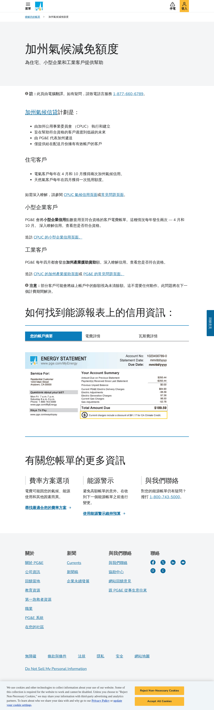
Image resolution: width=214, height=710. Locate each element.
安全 (119, 656)
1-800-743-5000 (165, 496)
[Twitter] (163, 562)
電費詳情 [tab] (92, 336)
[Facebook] (153, 562)
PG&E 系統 (34, 617)
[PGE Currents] (163, 571)
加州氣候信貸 (41, 112)
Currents (74, 562)
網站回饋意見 (120, 581)
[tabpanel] (107, 386)
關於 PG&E (34, 562)
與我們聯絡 (118, 562)
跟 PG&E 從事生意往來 (128, 590)
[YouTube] (183, 562)
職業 (29, 608)
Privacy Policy (101, 701)
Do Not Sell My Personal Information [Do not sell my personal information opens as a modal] (56, 668)
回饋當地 (32, 581)
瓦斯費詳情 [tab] (148, 336)
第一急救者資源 (38, 599)
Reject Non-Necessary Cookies (159, 691)
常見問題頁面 (112, 194)
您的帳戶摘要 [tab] (41, 336)
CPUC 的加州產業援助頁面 (56, 273)
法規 (81, 656)
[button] (28, 6)
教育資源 (32, 590)
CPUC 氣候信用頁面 (80, 194)
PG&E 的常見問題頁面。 (103, 273)
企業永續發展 (78, 581)
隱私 (100, 656)
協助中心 (116, 571)
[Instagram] (153, 571)
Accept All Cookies (159, 702)
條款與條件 (57, 656)
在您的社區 (34, 627)
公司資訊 (32, 571)
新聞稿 (72, 571)
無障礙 (30, 656)
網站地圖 (142, 656)
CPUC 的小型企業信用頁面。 (58, 237)
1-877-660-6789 (128, 93)
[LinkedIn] (173, 562)
